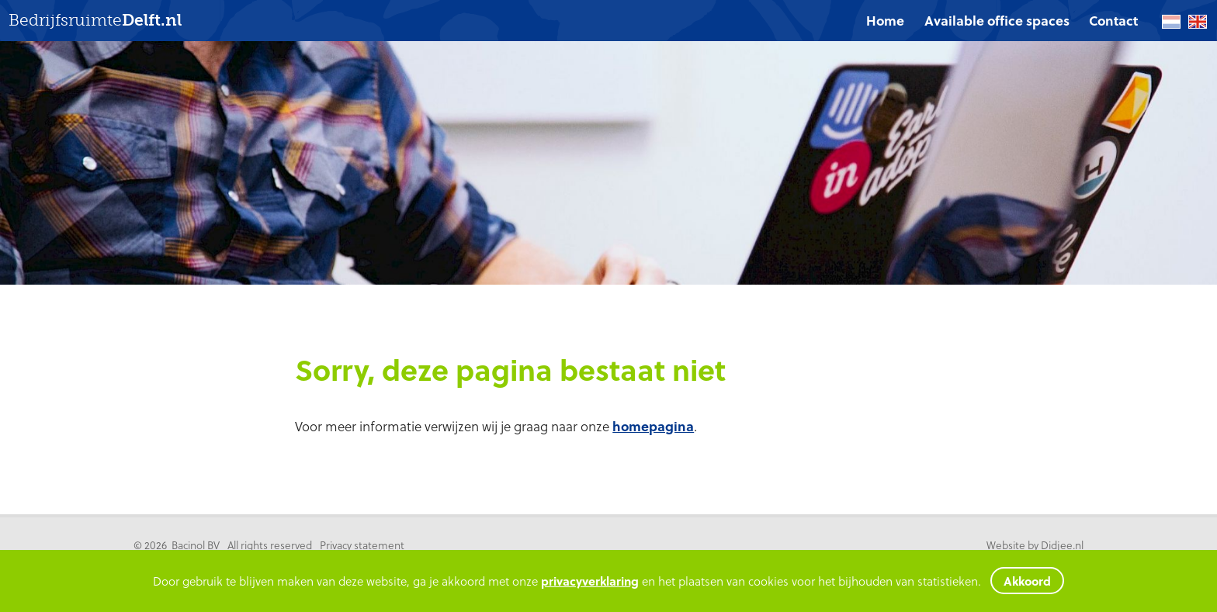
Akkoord (1027, 581)
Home (885, 20)
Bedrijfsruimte (95, 20)
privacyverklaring (590, 581)
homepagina (653, 426)
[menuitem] (885, 21)
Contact (1113, 20)
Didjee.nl (1062, 545)
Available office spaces (997, 20)
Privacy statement (362, 545)
